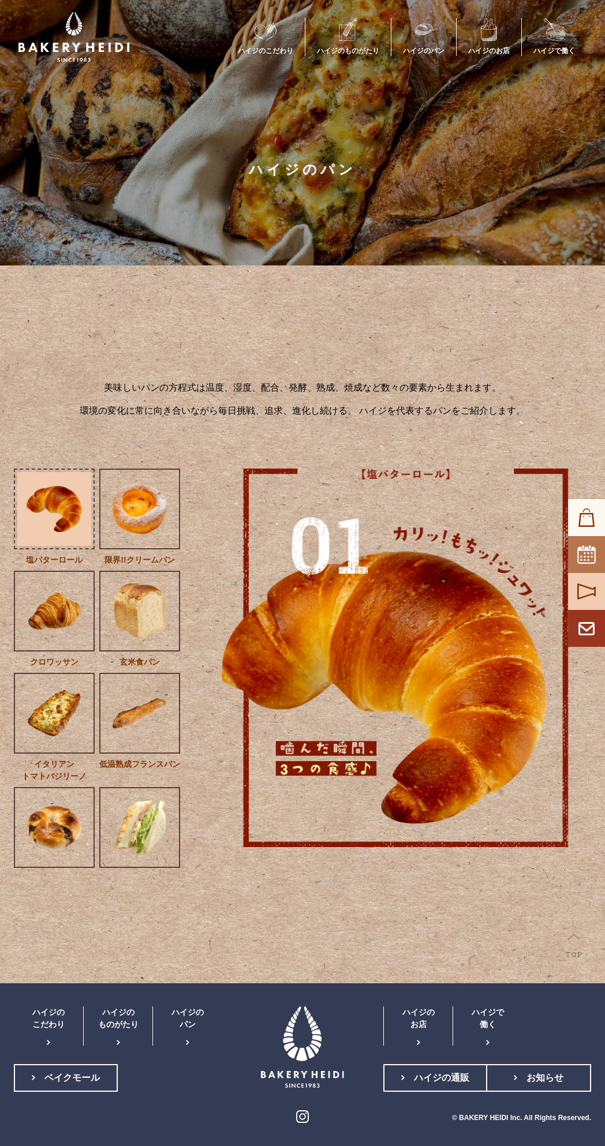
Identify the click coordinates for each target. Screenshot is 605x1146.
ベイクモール (72, 1078)
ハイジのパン (187, 1018)
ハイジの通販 (441, 1078)
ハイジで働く (488, 1018)
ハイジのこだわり (48, 1018)
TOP (573, 954)
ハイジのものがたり (118, 1018)
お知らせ (544, 1078)
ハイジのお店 (418, 1018)
